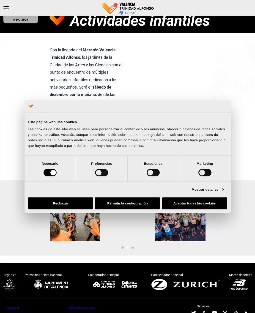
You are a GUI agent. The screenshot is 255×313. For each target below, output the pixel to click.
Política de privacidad (81, 307)
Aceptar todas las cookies (194, 203)
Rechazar (60, 203)
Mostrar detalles (205, 189)
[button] (54, 216)
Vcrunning (12, 307)
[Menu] (6, 8)
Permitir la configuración (127, 203)
